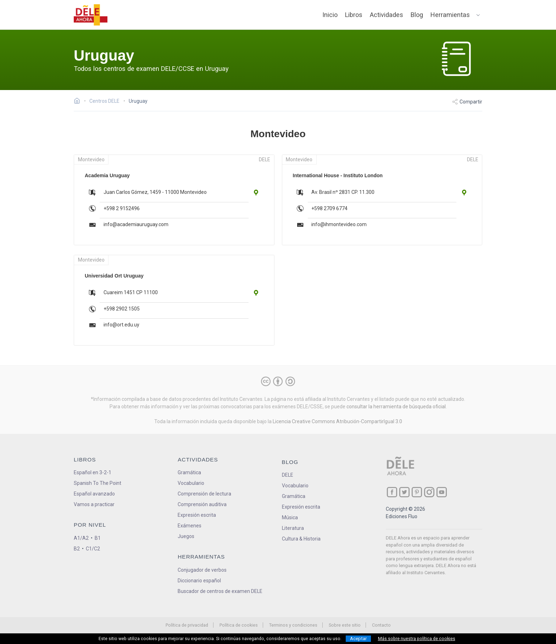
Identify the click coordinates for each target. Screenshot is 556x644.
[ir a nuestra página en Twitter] (404, 492)
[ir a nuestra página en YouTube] (441, 492)
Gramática (189, 472)
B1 (98, 538)
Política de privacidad (187, 625)
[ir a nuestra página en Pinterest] (417, 492)
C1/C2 (93, 548)
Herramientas (450, 14)
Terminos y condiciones (293, 625)
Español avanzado (94, 494)
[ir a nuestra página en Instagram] (429, 492)
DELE (287, 475)
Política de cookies (238, 625)
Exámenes (189, 525)
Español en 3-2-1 (92, 472)
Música (290, 517)
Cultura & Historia (301, 539)
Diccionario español (199, 580)
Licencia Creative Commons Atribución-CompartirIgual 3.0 (337, 421)
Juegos (186, 536)
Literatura (293, 528)
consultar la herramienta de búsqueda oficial (396, 406)
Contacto (381, 625)
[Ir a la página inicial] (79, 101)
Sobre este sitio (345, 625)
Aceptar (358, 638)
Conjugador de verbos (202, 570)
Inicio (330, 14)
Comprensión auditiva (202, 504)
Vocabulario (191, 483)
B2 (77, 548)
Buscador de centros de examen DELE (220, 591)
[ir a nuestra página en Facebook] (392, 492)
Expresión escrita (197, 515)
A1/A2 (81, 538)
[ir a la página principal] (90, 15)
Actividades (386, 14)
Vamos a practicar (94, 504)
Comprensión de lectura (204, 494)
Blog (417, 14)
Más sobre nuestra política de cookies (416, 638)
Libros (353, 14)
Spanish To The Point (97, 483)
